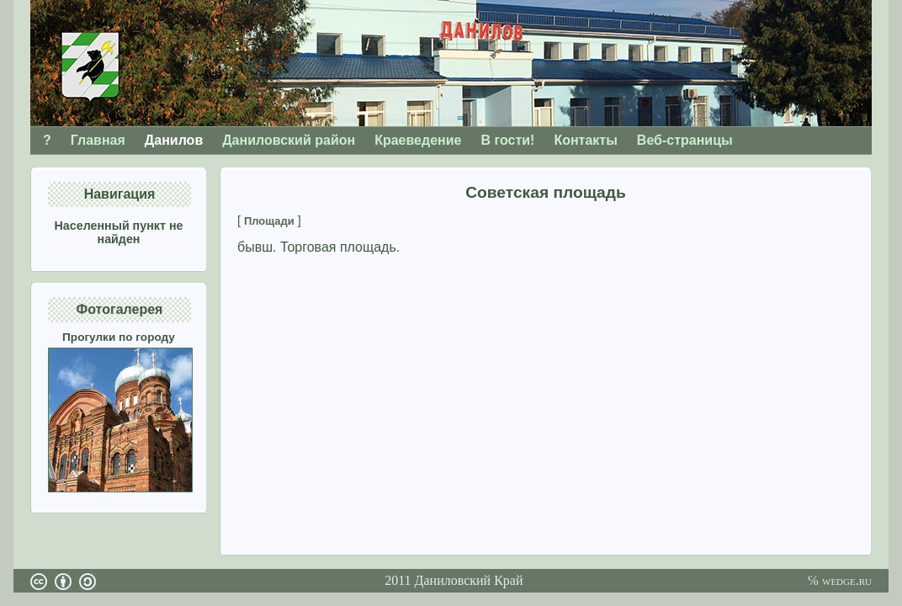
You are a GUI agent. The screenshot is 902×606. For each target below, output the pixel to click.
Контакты (585, 140)
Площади (269, 221)
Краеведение (417, 140)
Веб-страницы (685, 140)
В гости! (507, 140)
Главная (98, 140)
